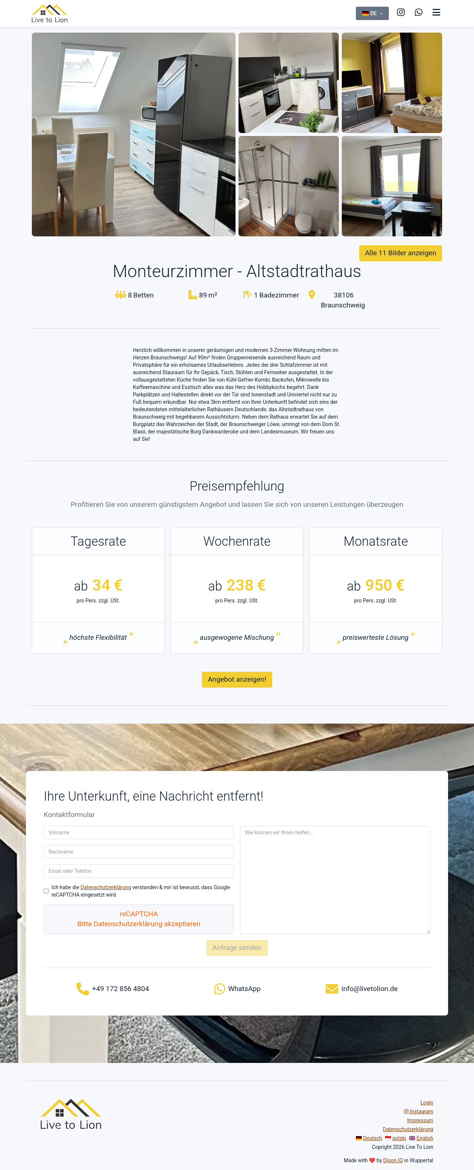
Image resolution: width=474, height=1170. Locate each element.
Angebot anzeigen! (237, 679)
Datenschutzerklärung (106, 887)
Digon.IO (393, 1160)
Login (426, 1103)
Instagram (418, 1111)
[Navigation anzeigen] (436, 13)
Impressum (420, 1120)
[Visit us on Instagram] (383, 13)
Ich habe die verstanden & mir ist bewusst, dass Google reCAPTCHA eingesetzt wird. (140, 891)
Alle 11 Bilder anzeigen (400, 253)
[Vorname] (139, 832)
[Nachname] (139, 851)
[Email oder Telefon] (139, 871)
